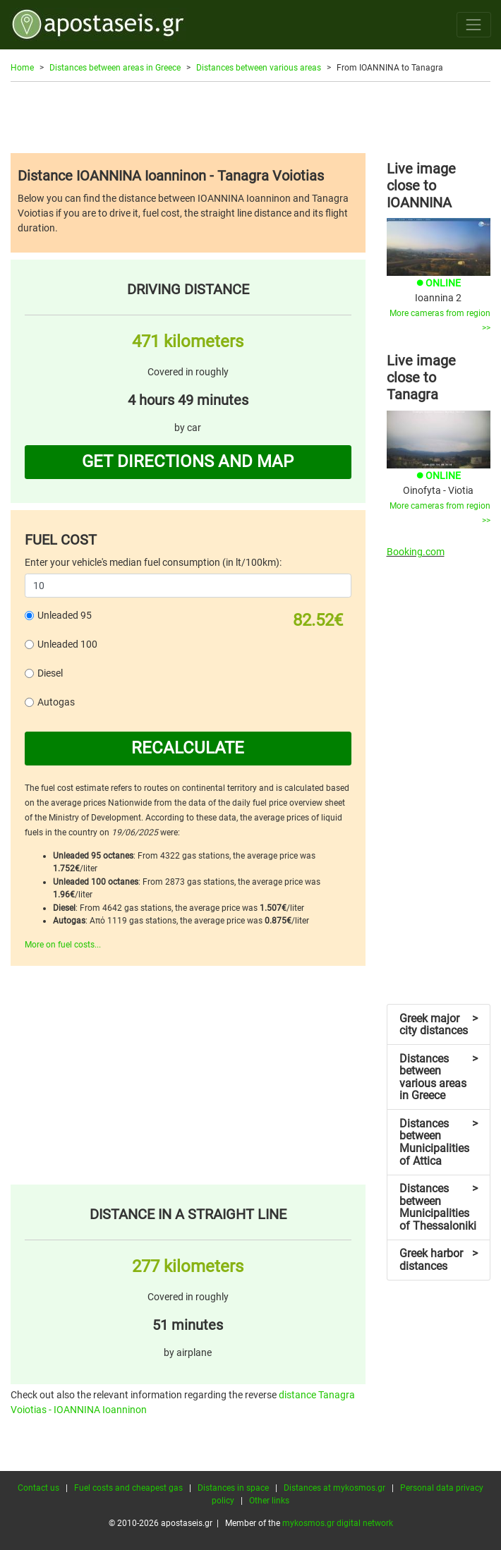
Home (22, 68)
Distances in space (233, 1488)
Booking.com (416, 551)
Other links (269, 1501)
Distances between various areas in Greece (438, 1077)
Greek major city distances (438, 1025)
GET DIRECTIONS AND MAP (188, 461)
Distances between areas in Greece (115, 68)
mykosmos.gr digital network (337, 1523)
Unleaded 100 (67, 644)
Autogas (56, 702)
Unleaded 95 (64, 615)
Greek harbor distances (438, 1260)
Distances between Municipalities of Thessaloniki (438, 1207)
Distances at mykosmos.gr (334, 1488)
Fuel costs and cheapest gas (128, 1488)
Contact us (38, 1488)
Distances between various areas (258, 68)
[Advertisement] (250, 117)
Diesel (50, 673)
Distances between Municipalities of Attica (438, 1142)
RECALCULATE (187, 748)
